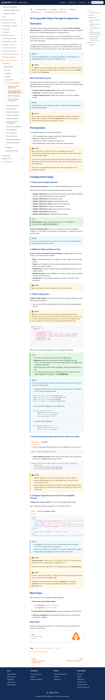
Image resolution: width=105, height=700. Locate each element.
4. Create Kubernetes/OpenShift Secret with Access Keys (95, 32)
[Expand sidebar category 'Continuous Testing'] (22, 23)
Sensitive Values (11, 109)
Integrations (10, 679)
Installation (8, 73)
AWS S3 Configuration (14, 96)
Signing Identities (8, 35)
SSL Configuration (12, 133)
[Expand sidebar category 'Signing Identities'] (22, 35)
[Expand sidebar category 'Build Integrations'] (22, 19)
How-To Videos (35, 674)
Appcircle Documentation (10, 7)
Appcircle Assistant (60, 674)
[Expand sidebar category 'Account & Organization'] (22, 54)
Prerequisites (91, 15)
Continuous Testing (9, 23)
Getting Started (11, 674)
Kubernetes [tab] (35, 442)
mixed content (76, 566)
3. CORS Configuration (94, 28)
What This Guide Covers (95, 12)
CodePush (6, 32)
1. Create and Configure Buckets (94, 20)
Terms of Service (83, 687)
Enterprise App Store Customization (12, 122)
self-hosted (38, 648)
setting (53, 153)
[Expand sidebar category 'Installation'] (22, 73)
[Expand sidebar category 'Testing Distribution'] (22, 38)
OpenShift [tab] (44, 442)
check (54, 70)
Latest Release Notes (9, 13)
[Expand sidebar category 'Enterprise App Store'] (22, 41)
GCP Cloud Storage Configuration (13, 99)
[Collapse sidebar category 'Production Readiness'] (22, 83)
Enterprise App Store (9, 41)
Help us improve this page (39, 652)
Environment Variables (10, 26)
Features (63, 2)
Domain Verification (12, 136)
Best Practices (8, 162)
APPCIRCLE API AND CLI (9, 57)
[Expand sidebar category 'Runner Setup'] (22, 155)
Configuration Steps (92, 17)
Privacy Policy (82, 685)
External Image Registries (13, 139)
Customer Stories (36, 679)
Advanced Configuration (13, 142)
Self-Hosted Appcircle (10, 60)
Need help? (91, 44)
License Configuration (13, 115)
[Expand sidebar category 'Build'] (22, 16)
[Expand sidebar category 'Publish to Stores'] (22, 44)
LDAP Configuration (12, 129)
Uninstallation (9, 147)
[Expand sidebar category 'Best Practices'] (22, 162)
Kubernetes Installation (52, 605)
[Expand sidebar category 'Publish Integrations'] (22, 48)
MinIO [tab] (33, 511)
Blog (79, 677)
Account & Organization (11, 54)
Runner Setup (6, 155)
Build (4, 16)
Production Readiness (13, 83)
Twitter (56, 677)
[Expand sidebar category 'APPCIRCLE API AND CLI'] (22, 57)
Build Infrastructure (10, 51)
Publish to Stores (9, 44)
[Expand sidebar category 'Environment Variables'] (22, 26)
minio (58, 648)
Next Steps (90, 42)
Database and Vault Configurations (13, 87)
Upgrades (7, 76)
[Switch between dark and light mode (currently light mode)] (88, 2)
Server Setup (6, 63)
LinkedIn (57, 679)
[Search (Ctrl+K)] (97, 2)
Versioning (6, 29)
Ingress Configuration (13, 118)
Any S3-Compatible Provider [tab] (46, 511)
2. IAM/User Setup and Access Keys (94, 25)
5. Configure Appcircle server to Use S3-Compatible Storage (94, 38)
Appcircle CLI (11, 682)
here (36, 167)
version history (55, 583)
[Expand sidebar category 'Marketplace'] (22, 158)
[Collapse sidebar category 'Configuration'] (22, 79)
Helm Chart (7, 70)
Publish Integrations (9, 48)
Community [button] (81, 2)
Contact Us (81, 682)
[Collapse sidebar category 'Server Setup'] (22, 63)
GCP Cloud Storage (74, 105)
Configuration (9, 79)
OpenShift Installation (50, 607)
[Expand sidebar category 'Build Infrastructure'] (22, 51)
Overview (90, 10)
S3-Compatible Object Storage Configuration (14, 91)
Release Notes (23, 2)
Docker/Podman (8, 67)
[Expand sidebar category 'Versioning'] (22, 29)
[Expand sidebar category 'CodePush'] (22, 32)
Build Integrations (9, 19)
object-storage (47, 648)
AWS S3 (63, 105)
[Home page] (31, 9)
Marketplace (7, 158)
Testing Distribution (9, 38)
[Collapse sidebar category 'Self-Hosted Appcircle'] (22, 60)
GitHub (80, 674)
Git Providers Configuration (14, 126)
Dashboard (72, 2)
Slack (32, 677)
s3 (53, 648)
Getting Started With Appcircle (11, 10)
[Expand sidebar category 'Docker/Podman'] (22, 66)
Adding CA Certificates (13, 112)
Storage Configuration (13, 105)
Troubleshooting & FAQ (11, 151)
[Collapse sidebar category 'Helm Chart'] (22, 70)
